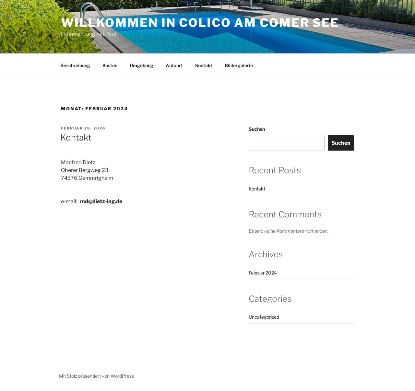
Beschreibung (75, 65)
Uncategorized (264, 317)
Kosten (109, 65)
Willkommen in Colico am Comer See (200, 23)
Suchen (257, 129)
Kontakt (203, 65)
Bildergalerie (239, 65)
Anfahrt (174, 65)
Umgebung (141, 65)
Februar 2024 (263, 272)
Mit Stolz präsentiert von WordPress (96, 376)
